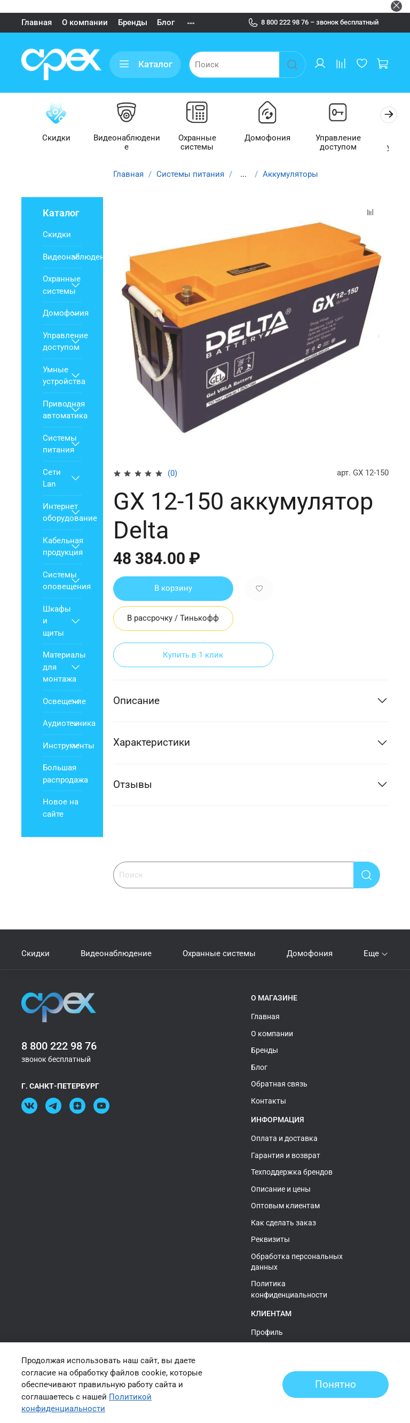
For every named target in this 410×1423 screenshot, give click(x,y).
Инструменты (54, 745)
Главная (36, 22)
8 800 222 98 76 (59, 1045)
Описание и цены (281, 1188)
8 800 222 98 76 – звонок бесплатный (313, 22)
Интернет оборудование (54, 512)
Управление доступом (337, 142)
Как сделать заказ (283, 1222)
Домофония (267, 138)
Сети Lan (52, 478)
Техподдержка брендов (292, 1172)
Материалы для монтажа (54, 667)
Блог (166, 22)
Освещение (54, 701)
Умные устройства (54, 375)
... (243, 173)
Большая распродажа (62, 774)
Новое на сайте (60, 808)
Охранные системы (198, 142)
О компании (85, 22)
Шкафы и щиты (54, 620)
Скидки (58, 138)
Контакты (268, 1100)
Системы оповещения (54, 580)
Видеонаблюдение (127, 142)
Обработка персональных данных (297, 1261)
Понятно (335, 1384)
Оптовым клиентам (285, 1205)
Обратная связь (279, 1084)
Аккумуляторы (290, 173)
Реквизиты (270, 1239)
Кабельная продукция (54, 546)
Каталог (145, 64)
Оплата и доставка (284, 1138)
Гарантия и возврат (285, 1155)
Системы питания (190, 173)
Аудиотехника (54, 723)
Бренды (132, 22)
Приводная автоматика (54, 409)
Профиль (267, 1332)
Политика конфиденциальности (289, 1289)
